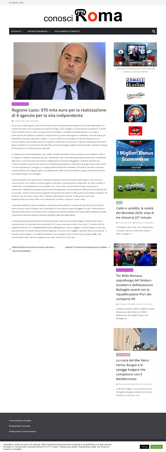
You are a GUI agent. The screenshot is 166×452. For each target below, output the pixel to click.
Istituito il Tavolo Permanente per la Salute (87, 247)
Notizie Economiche (37, 31)
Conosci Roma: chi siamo (20, 420)
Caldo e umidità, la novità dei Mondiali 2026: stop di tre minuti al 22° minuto (135, 213)
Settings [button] (144, 447)
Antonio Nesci (33, 121)
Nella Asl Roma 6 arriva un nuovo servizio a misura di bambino (32, 249)
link (95, 234)
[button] (22, 31)
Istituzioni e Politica (20, 104)
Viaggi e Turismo (123, 355)
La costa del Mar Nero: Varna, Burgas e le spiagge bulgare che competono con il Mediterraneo (132, 369)
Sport (119, 203)
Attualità (16, 31)
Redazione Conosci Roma (144, 223)
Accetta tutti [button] (156, 447)
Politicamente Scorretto (67, 31)
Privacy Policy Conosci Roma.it (22, 431)
